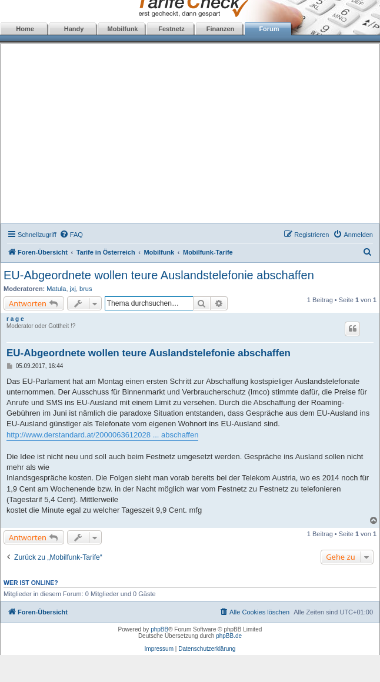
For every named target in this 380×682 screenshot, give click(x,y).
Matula (56, 288)
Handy (74, 28)
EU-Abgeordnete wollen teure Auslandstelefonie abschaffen (159, 275)
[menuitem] (71, 235)
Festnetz (171, 28)
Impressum (159, 649)
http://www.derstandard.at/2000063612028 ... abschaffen (102, 434)
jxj (73, 288)
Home (25, 28)
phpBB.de (229, 636)
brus (85, 288)
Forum (269, 28)
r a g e (15, 319)
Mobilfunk (123, 28)
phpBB (159, 629)
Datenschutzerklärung (206, 649)
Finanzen (220, 28)
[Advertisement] (190, 135)
